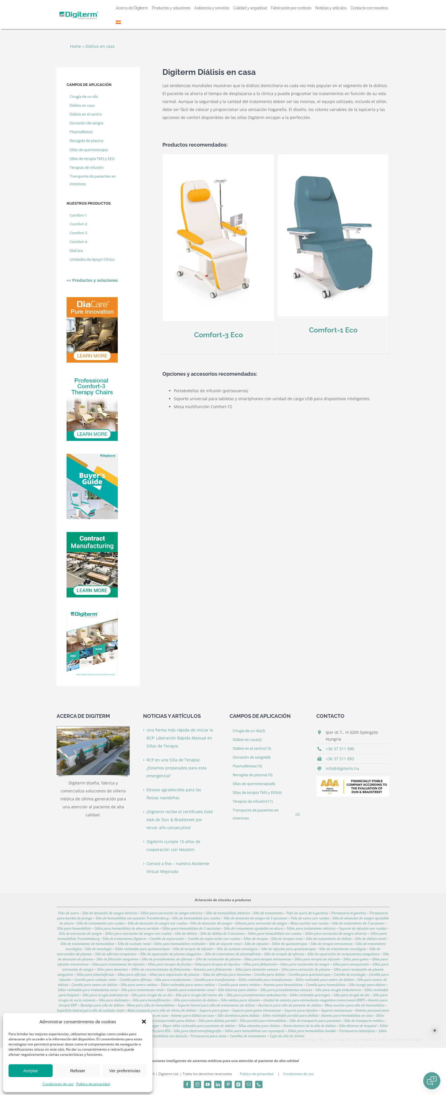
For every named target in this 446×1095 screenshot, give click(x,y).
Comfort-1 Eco (314, 330)
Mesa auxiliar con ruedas (309, 923)
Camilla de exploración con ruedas (214, 938)
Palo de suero (68, 913)
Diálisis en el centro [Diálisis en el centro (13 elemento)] (86, 114)
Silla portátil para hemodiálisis (263, 1020)
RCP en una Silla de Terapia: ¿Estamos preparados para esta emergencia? (176, 767)
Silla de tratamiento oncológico (342, 948)
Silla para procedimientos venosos (286, 989)
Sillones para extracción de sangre (261, 923)
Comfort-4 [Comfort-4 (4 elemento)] (78, 241)
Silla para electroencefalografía (197, 1030)
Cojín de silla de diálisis (287, 1036)
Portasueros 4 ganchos (348, 913)
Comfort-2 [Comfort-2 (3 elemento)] (78, 224)
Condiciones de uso (58, 1084)
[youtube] (207, 1084)
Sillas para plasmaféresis (95, 974)
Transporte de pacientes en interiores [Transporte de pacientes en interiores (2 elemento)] (93, 180)
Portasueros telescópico (357, 1030)
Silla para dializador (114, 1000)
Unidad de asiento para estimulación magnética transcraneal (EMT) (314, 1000)
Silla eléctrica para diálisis (237, 989)
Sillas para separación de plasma (174, 974)
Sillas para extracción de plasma (305, 969)
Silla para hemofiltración (151, 1000)
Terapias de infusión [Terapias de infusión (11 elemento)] (87, 167)
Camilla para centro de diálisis (94, 984)
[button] (144, 1021)
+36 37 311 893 (340, 758)
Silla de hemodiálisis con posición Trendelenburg (132, 918)
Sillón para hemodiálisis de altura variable (126, 928)
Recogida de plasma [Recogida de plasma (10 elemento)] (86, 140)
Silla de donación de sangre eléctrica (109, 913)
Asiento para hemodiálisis (283, 984)
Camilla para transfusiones (214, 979)
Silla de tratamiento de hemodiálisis (87, 943)
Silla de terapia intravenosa (331, 943)
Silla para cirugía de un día (151, 995)
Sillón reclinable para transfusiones (265, 979)
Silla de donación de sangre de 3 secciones (255, 918)
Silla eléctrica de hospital (357, 1025)
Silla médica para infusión (240, 1000)
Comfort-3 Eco (218, 334)
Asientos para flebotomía (213, 969)
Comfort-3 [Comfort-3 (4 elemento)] (78, 233)
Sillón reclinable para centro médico (188, 984)
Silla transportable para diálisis (171, 1020)
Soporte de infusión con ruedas (362, 928)
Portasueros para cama (208, 1036)
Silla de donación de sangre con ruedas (157, 923)
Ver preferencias (124, 1070)
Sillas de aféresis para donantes (227, 974)
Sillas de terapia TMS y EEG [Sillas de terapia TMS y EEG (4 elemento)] (92, 158)
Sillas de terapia (255, 938)
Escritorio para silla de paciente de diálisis (289, 1005)
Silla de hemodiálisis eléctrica (228, 913)
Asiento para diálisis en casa (192, 1015)
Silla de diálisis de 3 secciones (222, 933)
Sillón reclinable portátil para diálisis (290, 1015)
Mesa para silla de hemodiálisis (150, 1005)
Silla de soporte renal (225, 943)
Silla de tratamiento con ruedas (100, 923)
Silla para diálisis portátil (217, 1020)
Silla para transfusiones (173, 979)
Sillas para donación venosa (256, 969)
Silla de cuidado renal (134, 943)
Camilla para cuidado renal (95, 979)
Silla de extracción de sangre (80, 933)
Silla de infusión (257, 943)
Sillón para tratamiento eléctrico (311, 928)
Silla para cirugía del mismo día (199, 995)
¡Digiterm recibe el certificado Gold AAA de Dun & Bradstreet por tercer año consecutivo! (179, 819)
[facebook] (187, 1084)
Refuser (77, 1070)
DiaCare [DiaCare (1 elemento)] (76, 250)
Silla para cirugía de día (351, 995)
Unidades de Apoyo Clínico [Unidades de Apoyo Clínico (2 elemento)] (92, 259)
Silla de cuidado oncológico (237, 948)
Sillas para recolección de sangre (304, 964)
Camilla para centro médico (239, 984)
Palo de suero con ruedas (310, 918)
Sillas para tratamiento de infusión (118, 964)
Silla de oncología (98, 948)
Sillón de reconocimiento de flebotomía (160, 969)
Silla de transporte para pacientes (315, 1020)
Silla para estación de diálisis (195, 1000)
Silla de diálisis (186, 933)
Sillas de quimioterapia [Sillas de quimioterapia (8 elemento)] (89, 149)
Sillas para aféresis (131, 974)
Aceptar (30, 1070)
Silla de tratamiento (268, 913)
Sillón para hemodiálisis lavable (312, 1030)
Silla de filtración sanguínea (117, 959)
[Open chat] (431, 1080)
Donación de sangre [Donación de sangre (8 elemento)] (86, 123)
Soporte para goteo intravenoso (256, 1010)
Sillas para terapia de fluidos (169, 964)
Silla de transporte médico (364, 1020)
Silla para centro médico (139, 984)
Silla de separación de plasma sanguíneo (170, 954)
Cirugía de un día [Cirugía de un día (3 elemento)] (84, 96)
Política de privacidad (93, 1084)
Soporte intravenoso (336, 1010)
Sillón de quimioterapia (289, 943)
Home (75, 46)
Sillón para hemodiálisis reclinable (180, 943)
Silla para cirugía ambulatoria (338, 989)
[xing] (238, 1084)
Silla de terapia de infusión (193, 948)
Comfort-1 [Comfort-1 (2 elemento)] (78, 215)
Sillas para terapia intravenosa (267, 959)
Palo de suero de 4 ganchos (307, 913)
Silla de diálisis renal (370, 938)
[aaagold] (353, 778)
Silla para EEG (159, 1030)
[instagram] (197, 1084)
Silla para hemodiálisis (74, 928)
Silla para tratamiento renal (142, 989)
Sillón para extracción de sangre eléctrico (172, 913)
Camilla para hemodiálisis (325, 984)
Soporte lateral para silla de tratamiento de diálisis (216, 1005)
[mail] (248, 1084)
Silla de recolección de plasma (218, 959)
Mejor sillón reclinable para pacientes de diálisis (199, 1025)
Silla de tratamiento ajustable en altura (253, 928)
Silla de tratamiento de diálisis (329, 938)
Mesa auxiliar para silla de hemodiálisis (355, 1005)
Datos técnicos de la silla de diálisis (309, 1025)
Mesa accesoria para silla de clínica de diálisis (161, 1010)
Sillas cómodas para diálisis (259, 1025)
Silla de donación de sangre (211, 923)
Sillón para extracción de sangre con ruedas (138, 933)
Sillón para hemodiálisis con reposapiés (254, 1030)
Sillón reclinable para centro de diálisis (325, 979)
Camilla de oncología (350, 974)
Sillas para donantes (112, 969)
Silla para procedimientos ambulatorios (256, 995)
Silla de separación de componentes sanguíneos (343, 954)
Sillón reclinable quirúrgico (310, 995)
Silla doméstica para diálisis (238, 1015)
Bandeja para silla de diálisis (102, 1005)
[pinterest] (228, 1084)
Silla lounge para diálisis (367, 984)
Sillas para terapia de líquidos (217, 964)
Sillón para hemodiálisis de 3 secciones (191, 928)
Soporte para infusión (301, 1010)
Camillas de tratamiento (248, 1036)
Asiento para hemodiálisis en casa (347, 1015)
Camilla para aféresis (135, 979)
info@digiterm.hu (342, 768)
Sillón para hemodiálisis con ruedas (275, 933)
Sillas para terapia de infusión (317, 959)
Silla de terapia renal (287, 938)
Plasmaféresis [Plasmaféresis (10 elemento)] (81, 132)
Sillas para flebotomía (260, 964)
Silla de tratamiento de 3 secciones (358, 923)
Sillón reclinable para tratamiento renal (88, 989)
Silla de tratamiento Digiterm (124, 938)
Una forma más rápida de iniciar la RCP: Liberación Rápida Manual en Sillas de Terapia (179, 738)
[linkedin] (218, 1084)
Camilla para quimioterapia (309, 974)
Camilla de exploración (167, 938)
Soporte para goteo (214, 1010)
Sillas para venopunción (351, 964)
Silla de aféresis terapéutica (116, 954)
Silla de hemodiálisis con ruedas (196, 918)
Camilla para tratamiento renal (190, 989)
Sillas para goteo (356, 959)
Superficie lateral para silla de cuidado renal (90, 1010)
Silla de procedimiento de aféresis (167, 959)
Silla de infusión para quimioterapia (288, 948)
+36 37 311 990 (340, 748)
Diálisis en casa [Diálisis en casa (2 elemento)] (82, 105)
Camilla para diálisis (269, 974)
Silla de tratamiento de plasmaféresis (233, 954)
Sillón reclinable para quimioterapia (142, 948)
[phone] (259, 1084)
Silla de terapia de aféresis (284, 954)
